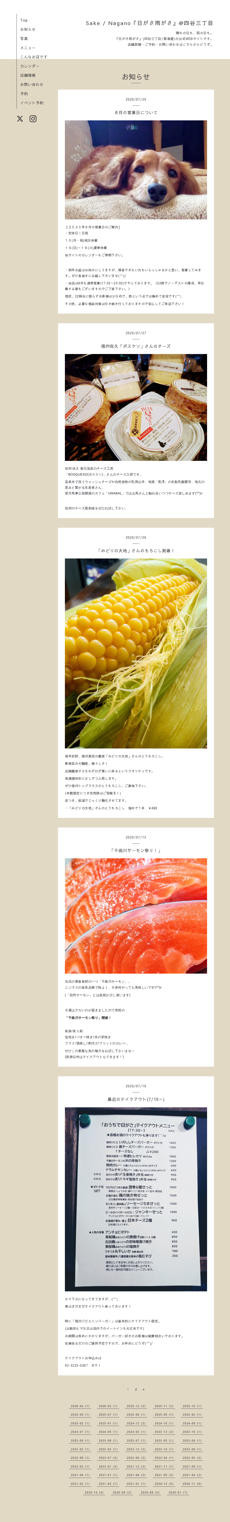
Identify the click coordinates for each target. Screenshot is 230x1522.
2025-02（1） (81, 1423)
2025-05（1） (165, 1414)
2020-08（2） (151, 1492)
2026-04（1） (81, 1406)
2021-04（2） (193, 1475)
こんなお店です (33, 56)
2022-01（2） (109, 1466)
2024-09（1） (193, 1423)
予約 (24, 93)
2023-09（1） (81, 1440)
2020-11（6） (193, 1483)
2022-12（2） (137, 1449)
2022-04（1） (165, 1458)
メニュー (28, 47)
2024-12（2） (137, 1423)
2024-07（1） (81, 1432)
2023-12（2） (165, 1432)
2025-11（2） (165, 1406)
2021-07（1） (109, 1475)
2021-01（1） (137, 1483)
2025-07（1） (109, 1414)
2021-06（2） (137, 1475)
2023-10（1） (193, 1432)
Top (24, 20)
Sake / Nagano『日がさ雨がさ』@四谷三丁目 (150, 22)
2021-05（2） (165, 1475)
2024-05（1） (109, 1432)
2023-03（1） (81, 1449)
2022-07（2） (109, 1458)
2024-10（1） (165, 1423)
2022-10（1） (165, 1449)
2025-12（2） (137, 1406)
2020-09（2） (123, 1492)
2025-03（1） (193, 1414)
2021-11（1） (165, 1466)
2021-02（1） (109, 1483)
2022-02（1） (81, 1466)
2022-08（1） (81, 1458)
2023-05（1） (165, 1440)
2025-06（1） (137, 1414)
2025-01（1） (109, 1423)
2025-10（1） (193, 1406)
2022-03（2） (193, 1458)
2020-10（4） (95, 1492)
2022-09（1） (193, 1449)
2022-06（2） (137, 1458)
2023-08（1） (109, 1440)
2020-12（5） (165, 1483)
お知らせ (28, 29)
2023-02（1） (109, 1449)
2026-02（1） (109, 1406)
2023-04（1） (193, 1440)
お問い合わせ (32, 84)
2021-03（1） (81, 1483)
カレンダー (30, 65)
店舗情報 (28, 75)
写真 (24, 38)
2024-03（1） (137, 1432)
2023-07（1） (137, 1440)
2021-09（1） (193, 1466)
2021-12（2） (137, 1466)
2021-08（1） (81, 1475)
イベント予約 (32, 102)
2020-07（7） (179, 1492)
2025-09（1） (81, 1414)
